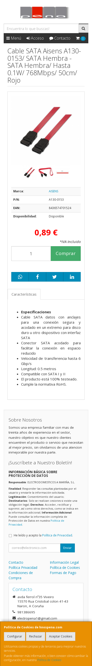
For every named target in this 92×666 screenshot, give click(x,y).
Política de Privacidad (57, 535)
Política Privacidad (23, 567)
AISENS (53, 191)
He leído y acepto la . (43, 535)
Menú (13, 38)
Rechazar (35, 636)
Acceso (35, 38)
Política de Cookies (49, 660)
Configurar (14, 636)
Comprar (66, 253)
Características (24, 294)
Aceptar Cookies (60, 636)
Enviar (67, 548)
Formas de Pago (63, 572)
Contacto (59, 38)
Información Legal (64, 562)
